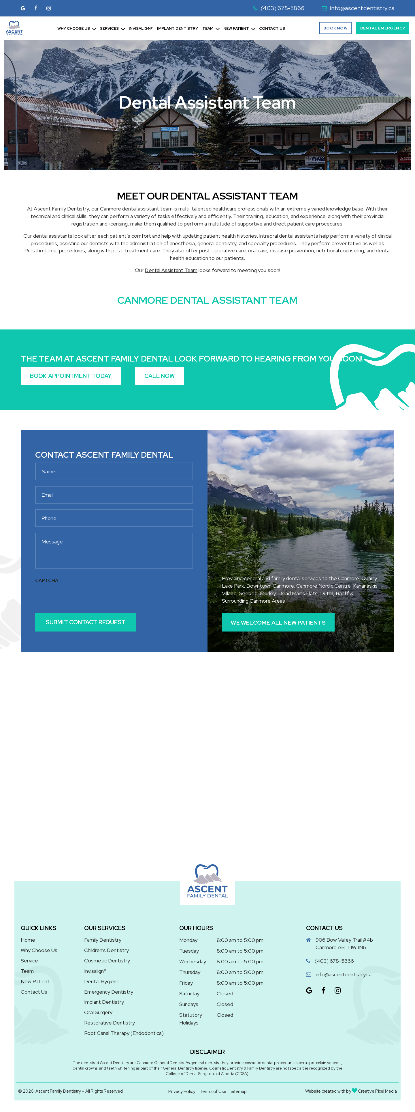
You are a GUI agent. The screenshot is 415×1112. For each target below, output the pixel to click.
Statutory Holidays (190, 1019)
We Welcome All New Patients (278, 622)
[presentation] (79, 597)
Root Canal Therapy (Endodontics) (124, 1033)
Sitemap (239, 1091)
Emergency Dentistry (108, 991)
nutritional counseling (340, 250)
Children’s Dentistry (106, 950)
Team (207, 28)
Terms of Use (213, 1091)
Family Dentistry (102, 939)
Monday (188, 940)
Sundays (188, 1004)
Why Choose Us (73, 28)
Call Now (159, 376)
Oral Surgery (98, 1012)
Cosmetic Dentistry (107, 960)
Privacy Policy (181, 1091)
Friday (186, 982)
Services (109, 28)
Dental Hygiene (102, 981)
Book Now (335, 28)
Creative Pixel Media (374, 1091)
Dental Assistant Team (171, 270)
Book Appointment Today (71, 376)
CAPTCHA (46, 581)
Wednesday (192, 961)
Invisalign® (141, 28)
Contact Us (272, 28)
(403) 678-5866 (278, 8)
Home (28, 939)
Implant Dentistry (177, 28)
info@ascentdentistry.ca (358, 8)
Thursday (189, 972)
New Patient (236, 28)
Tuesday (189, 950)
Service (29, 960)
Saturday (189, 993)
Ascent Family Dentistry (61, 208)
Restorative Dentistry (109, 1023)
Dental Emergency (382, 28)
